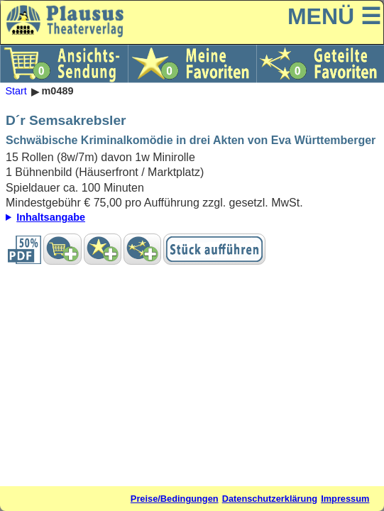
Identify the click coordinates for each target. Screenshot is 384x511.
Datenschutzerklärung (269, 498)
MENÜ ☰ (334, 16)
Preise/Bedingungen (175, 498)
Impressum (345, 498)
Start (15, 91)
